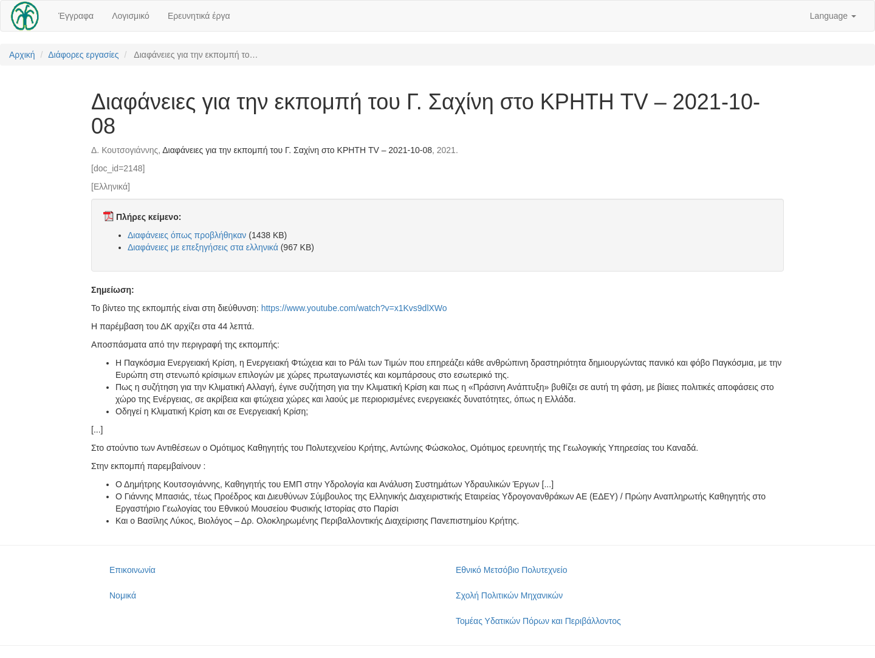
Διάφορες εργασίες (83, 55)
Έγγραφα (76, 16)
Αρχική (22, 55)
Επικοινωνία (132, 570)
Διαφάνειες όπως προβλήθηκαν (187, 235)
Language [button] (833, 16)
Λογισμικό (130, 16)
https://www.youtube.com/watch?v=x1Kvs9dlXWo (354, 308)
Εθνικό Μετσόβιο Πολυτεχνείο (511, 570)
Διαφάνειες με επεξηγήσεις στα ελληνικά (203, 247)
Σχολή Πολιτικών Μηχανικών (509, 595)
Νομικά (122, 595)
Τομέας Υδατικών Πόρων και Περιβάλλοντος (538, 621)
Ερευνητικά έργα (199, 16)
